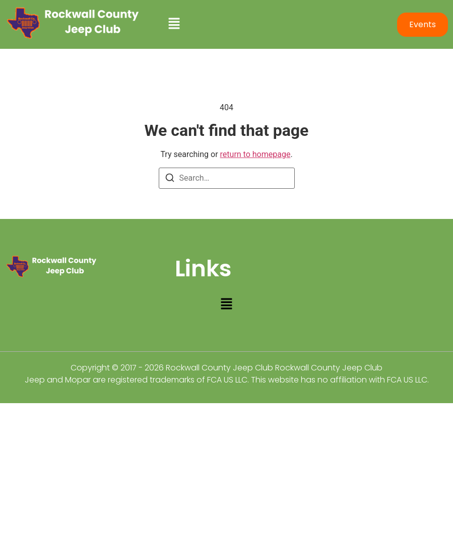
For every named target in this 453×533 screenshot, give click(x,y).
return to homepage (255, 154)
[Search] (170, 179)
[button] (277, 24)
